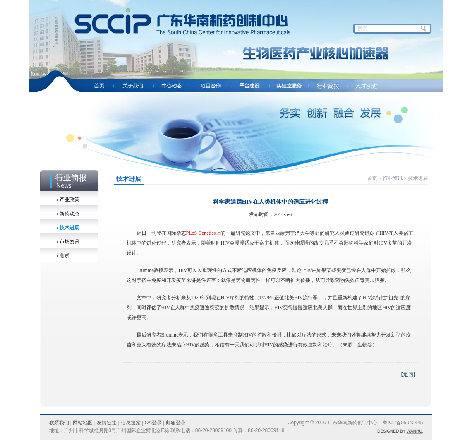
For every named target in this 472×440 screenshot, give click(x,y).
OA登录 (153, 423)
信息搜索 (131, 423)
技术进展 (69, 228)
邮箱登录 (176, 423)
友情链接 (107, 423)
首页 (372, 178)
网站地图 (83, 423)
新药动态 (69, 213)
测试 (64, 256)
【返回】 (408, 374)
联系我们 (59, 423)
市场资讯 (69, 242)
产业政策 (69, 199)
